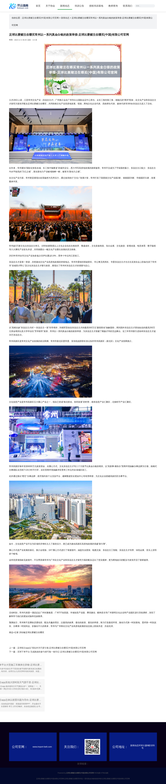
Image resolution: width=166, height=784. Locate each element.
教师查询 (113, 6)
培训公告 (79, 6)
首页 (38, 6)
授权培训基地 (96, 6)
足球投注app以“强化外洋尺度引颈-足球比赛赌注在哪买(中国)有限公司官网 (51, 648)
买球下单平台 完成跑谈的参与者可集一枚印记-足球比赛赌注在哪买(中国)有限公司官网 (57, 652)
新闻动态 (65, 6)
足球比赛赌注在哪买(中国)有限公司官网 (40, 18)
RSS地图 (97, 773)
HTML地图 (104, 773)
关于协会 (50, 6)
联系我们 (127, 6)
